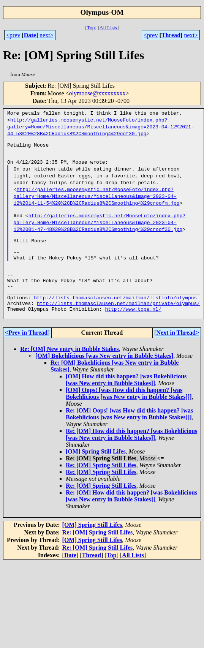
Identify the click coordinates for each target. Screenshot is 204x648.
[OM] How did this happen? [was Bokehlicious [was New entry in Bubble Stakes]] (126, 403)
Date (30, 35)
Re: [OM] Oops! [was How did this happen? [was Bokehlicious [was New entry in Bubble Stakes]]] (129, 437)
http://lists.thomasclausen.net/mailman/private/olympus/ (118, 324)
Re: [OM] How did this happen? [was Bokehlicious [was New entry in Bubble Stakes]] (131, 458)
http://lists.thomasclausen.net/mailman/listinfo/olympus (115, 318)
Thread (170, 35)
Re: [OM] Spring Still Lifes (101, 489)
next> (47, 35)
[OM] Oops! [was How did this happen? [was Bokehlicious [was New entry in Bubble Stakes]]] (129, 417)
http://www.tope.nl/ (133, 331)
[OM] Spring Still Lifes (96, 475)
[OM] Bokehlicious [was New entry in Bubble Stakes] (104, 379)
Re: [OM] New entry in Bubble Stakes (69, 373)
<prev (13, 35)
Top (91, 27)
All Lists (108, 27)
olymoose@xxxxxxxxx (97, 93)
